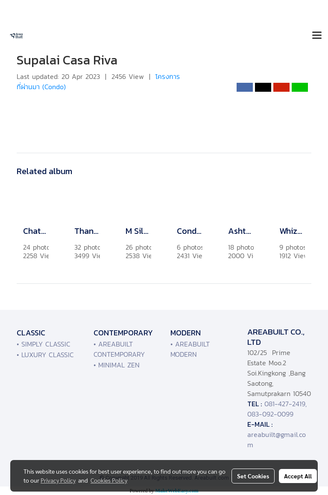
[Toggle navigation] (317, 35)
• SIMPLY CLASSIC (43, 344)
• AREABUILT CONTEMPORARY (119, 349)
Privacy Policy (58, 480)
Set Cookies (253, 476)
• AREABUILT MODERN (190, 349)
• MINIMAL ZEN (117, 365)
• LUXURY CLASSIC (45, 354)
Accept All (298, 476)
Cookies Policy (109, 480)
